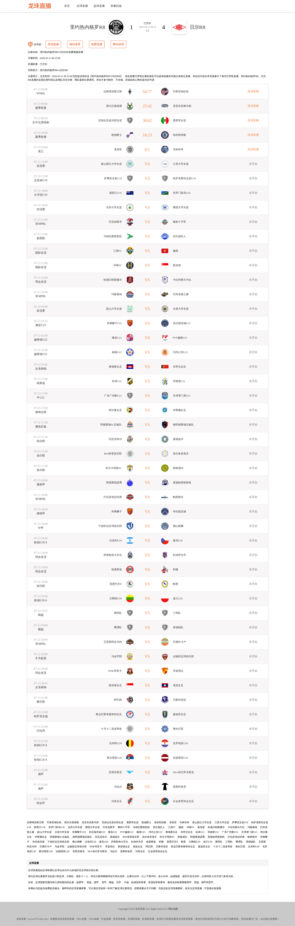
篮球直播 (99, 5)
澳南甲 (41, 484)
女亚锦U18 (40, 180)
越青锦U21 (40, 339)
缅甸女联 (40, 412)
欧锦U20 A (40, 542)
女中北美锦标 (40, 122)
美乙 (41, 151)
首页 (67, 5)
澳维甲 (41, 513)
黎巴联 (41, 701)
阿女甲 (41, 803)
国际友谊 (40, 252)
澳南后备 (40, 426)
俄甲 (41, 774)
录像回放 (116, 5)
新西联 (41, 238)
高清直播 (53, 44)
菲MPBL (40, 223)
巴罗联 (43, 64)
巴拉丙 (41, 730)
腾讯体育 (118, 44)
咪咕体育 (75, 44)
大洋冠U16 (40, 194)
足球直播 (82, 5)
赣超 (41, 629)
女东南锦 (40, 368)
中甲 (41, 527)
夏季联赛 (40, 107)
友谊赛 (41, 165)
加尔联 (41, 441)
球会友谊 (40, 281)
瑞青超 (41, 383)
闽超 (41, 614)
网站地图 (173, 908)
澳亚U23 (40, 325)
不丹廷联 (40, 658)
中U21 (40, 397)
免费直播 (96, 44)
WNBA (40, 93)
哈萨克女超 (41, 716)
